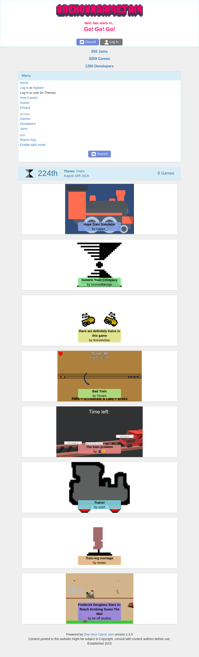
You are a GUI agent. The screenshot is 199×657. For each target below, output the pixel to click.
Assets (24, 102)
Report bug (28, 140)
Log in (24, 88)
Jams (23, 128)
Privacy (25, 107)
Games (25, 119)
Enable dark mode (33, 145)
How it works (29, 98)
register (38, 88)
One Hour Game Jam (99, 634)
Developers (28, 124)
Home (24, 83)
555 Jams (99, 51)
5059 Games (99, 59)
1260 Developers (99, 66)
